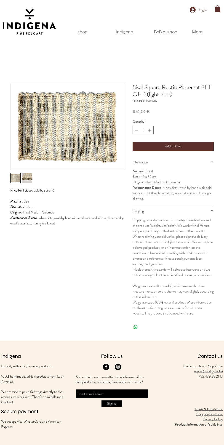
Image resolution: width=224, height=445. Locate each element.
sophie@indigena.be (208, 371)
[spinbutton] (143, 130)
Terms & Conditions (209, 409)
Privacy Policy (213, 419)
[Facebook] (106, 367)
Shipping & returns (209, 414)
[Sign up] (111, 403)
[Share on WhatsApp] (135, 327)
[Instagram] (118, 367)
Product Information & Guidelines (199, 424)
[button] (217, 8)
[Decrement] (136, 130)
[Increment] (150, 130)
